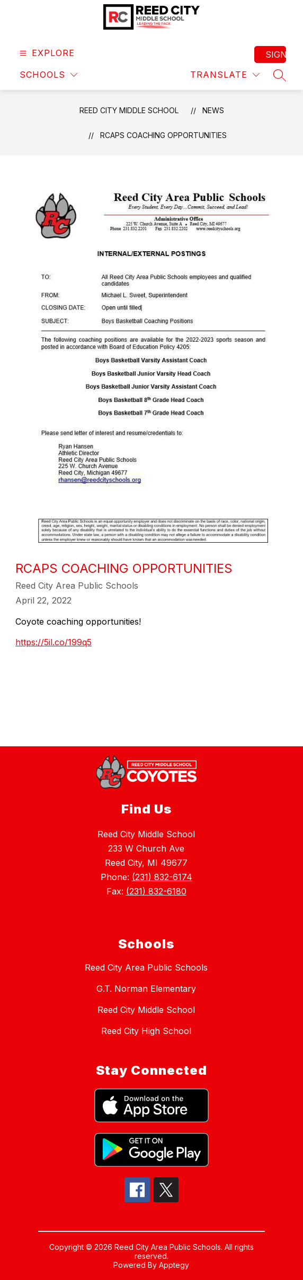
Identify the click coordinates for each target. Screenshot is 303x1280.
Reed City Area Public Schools (146, 967)
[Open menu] (46, 53)
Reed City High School (146, 1031)
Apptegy (174, 1264)
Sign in (275, 54)
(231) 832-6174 (162, 877)
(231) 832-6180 (156, 891)
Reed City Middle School (129, 110)
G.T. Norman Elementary (146, 988)
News (213, 110)
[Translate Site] (225, 74)
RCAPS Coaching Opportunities (163, 135)
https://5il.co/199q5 (53, 642)
